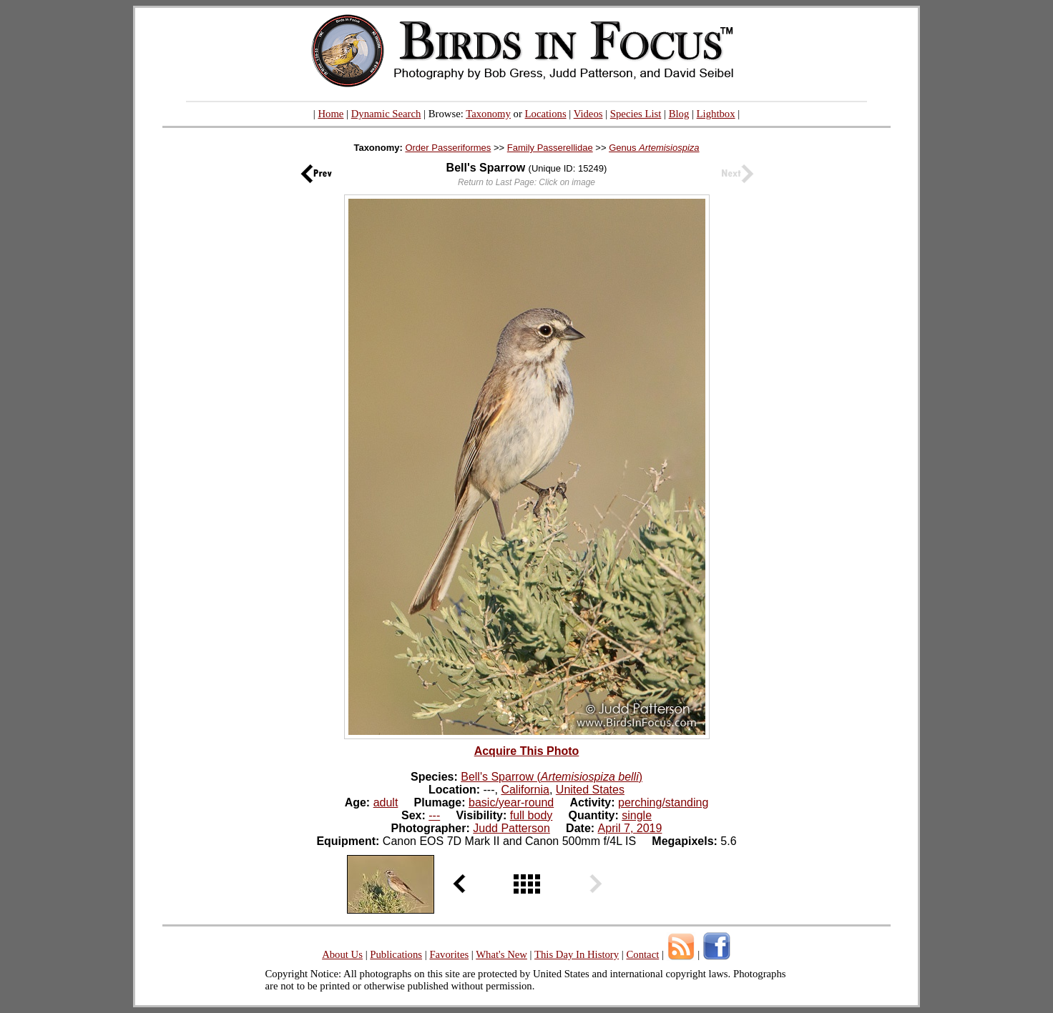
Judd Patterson (511, 828)
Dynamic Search (386, 113)
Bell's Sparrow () (551, 777)
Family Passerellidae (550, 147)
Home (330, 113)
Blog (679, 113)
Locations (546, 113)
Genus (654, 147)
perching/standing (663, 802)
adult (385, 802)
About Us (342, 954)
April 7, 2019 (630, 828)
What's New (501, 954)
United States (590, 790)
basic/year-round (511, 802)
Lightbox (716, 113)
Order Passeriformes (448, 147)
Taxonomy (488, 113)
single (637, 815)
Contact (642, 954)
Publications (396, 954)
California (525, 790)
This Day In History (576, 954)
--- (434, 815)
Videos (588, 113)
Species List (636, 113)
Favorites (449, 954)
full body (531, 815)
